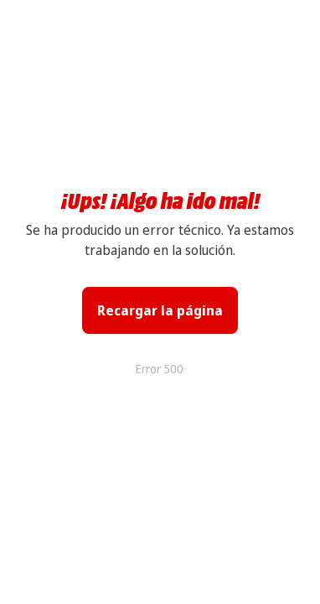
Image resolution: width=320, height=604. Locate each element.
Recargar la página (160, 310)
